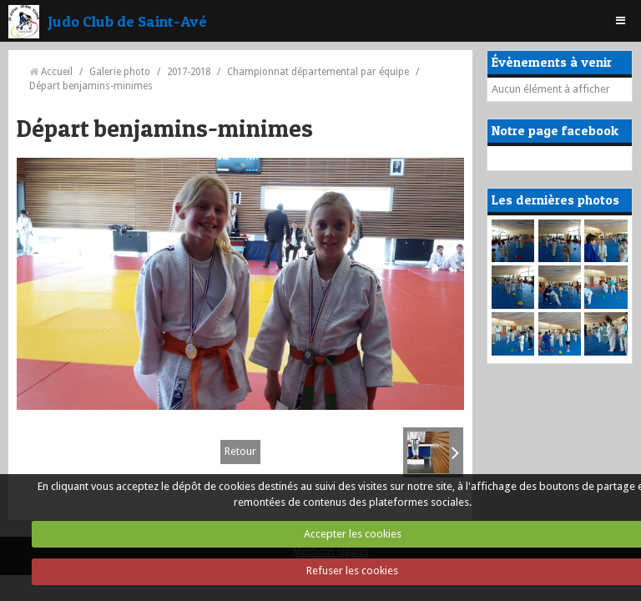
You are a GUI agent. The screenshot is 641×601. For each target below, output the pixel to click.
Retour (240, 451)
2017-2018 (188, 72)
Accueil (57, 72)
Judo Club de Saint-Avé (127, 21)
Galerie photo (119, 72)
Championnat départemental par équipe (318, 72)
